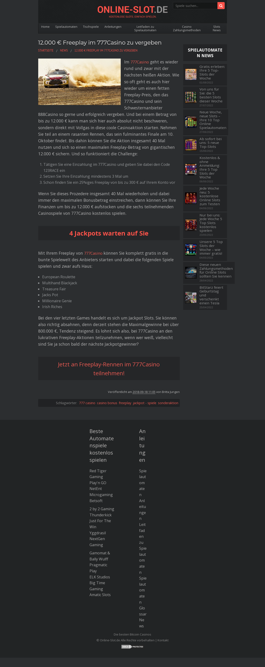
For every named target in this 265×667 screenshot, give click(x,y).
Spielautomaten (67, 26)
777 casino (87, 383)
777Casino (107, 62)
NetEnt (95, 469)
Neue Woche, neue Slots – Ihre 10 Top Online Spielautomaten (213, 120)
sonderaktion (168, 383)
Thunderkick (100, 495)
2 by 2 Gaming (101, 489)
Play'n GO (97, 463)
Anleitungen (114, 26)
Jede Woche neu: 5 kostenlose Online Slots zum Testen (210, 196)
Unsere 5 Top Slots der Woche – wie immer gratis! (211, 247)
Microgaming (101, 475)
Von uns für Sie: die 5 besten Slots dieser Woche (211, 95)
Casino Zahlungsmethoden (187, 28)
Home (45, 26)
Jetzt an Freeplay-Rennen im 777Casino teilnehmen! (108, 349)
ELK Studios (99, 557)
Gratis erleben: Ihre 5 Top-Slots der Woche (212, 72)
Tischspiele (92, 26)
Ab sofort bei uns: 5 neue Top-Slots (211, 143)
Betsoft (96, 480)
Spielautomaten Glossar (143, 576)
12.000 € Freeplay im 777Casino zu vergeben (108, 42)
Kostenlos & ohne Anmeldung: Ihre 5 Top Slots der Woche (210, 167)
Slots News (217, 28)
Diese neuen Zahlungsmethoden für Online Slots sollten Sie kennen (216, 270)
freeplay (125, 383)
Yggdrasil (97, 513)
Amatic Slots (100, 575)
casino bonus (107, 383)
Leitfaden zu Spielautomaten (147, 28)
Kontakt (163, 620)
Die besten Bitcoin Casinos (132, 614)
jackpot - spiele (144, 383)
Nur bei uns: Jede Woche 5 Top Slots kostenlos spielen (211, 223)
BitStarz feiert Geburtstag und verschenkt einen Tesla (211, 295)
